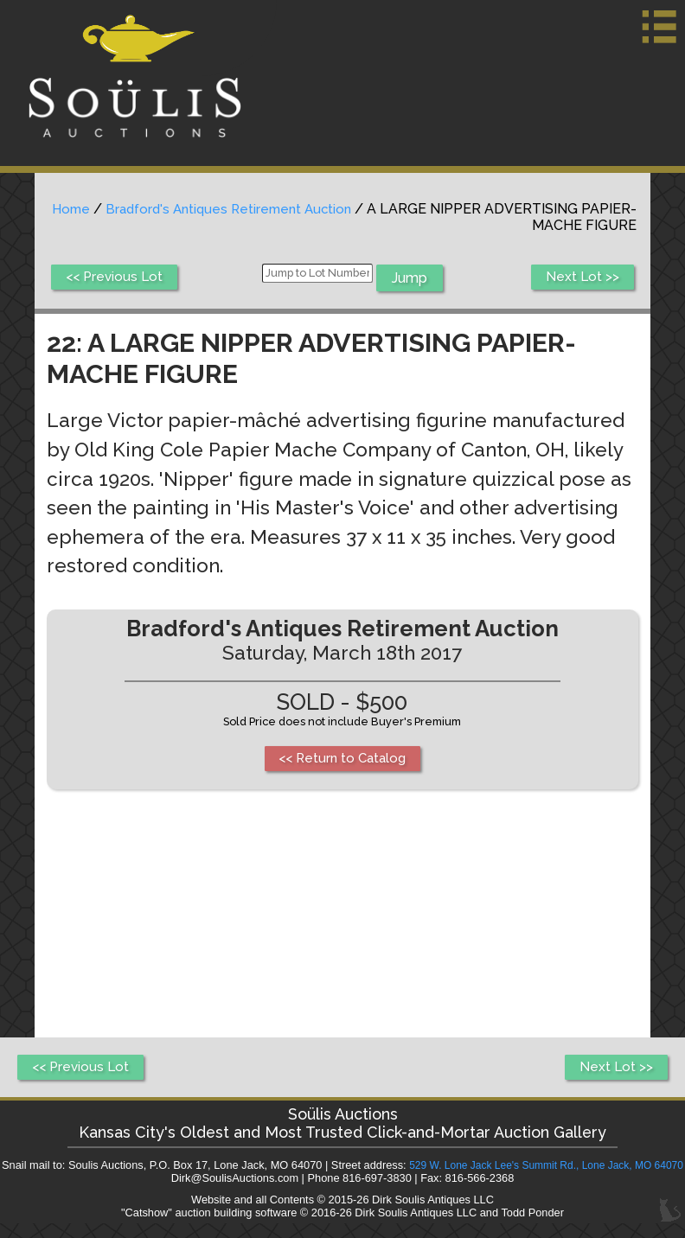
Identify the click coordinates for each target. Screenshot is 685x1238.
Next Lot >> (580, 278)
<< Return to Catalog (342, 759)
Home (116, 209)
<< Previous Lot (117, 278)
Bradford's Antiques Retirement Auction (281, 209)
